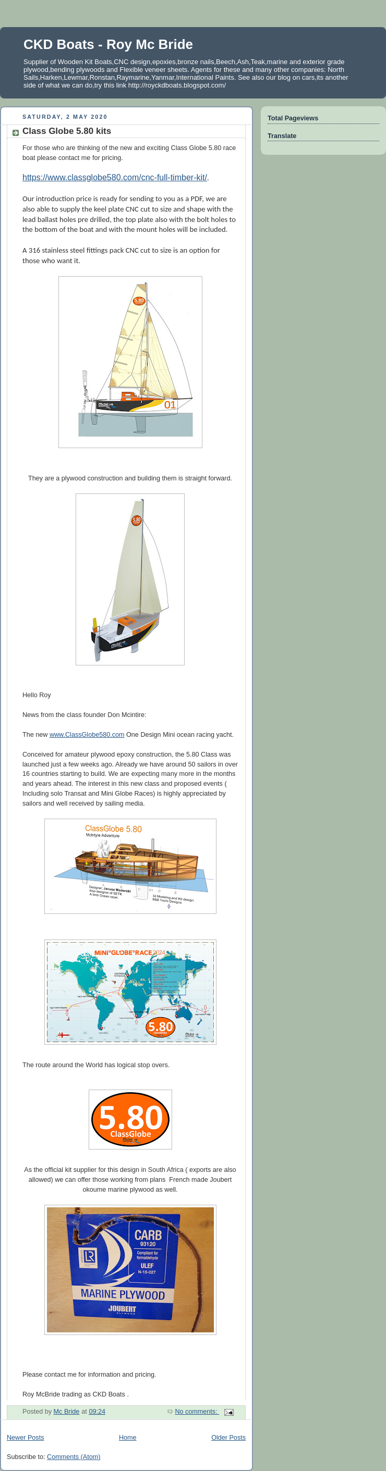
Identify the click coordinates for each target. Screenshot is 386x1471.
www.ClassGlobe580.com (87, 734)
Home (128, 1437)
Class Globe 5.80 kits (66, 131)
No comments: (197, 1411)
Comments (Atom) (73, 1457)
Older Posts (228, 1437)
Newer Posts (25, 1437)
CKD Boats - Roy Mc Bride (108, 44)
